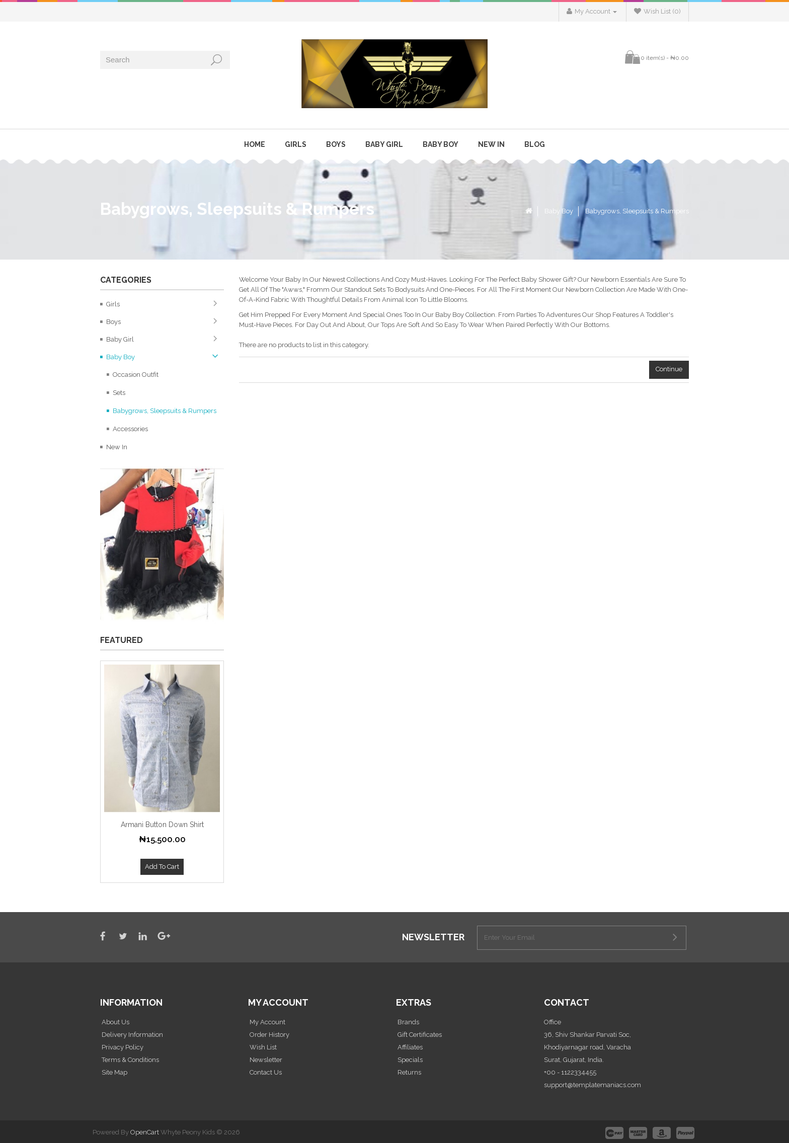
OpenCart (144, 1132)
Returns (409, 1072)
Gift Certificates (420, 1034)
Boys (336, 144)
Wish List (263, 1047)
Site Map (114, 1072)
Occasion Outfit (136, 374)
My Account (267, 1022)
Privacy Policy (122, 1047)
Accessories (130, 429)
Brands (408, 1022)
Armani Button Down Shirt (162, 825)
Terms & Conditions (130, 1060)
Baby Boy (440, 144)
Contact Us (266, 1072)
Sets (119, 392)
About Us (115, 1022)
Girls (295, 144)
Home (254, 144)
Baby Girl (384, 144)
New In (491, 144)
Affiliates (410, 1047)
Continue (669, 369)
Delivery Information (132, 1034)
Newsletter (266, 1060)
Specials (410, 1060)
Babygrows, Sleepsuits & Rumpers (637, 211)
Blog (534, 144)
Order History (269, 1034)
